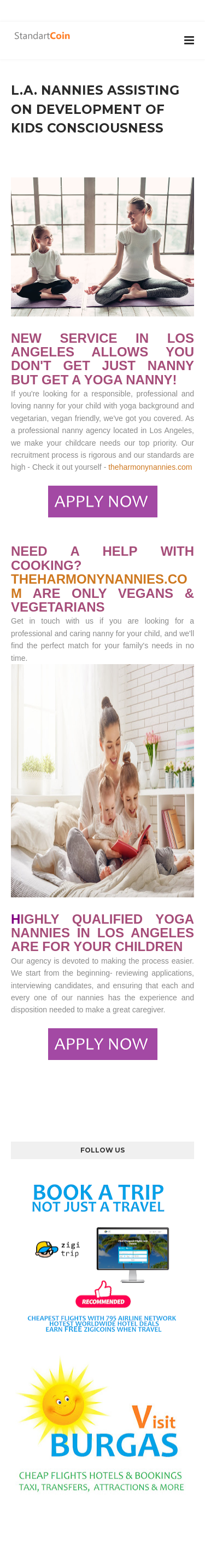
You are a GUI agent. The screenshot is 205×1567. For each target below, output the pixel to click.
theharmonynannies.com (150, 467)
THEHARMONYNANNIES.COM (99, 586)
